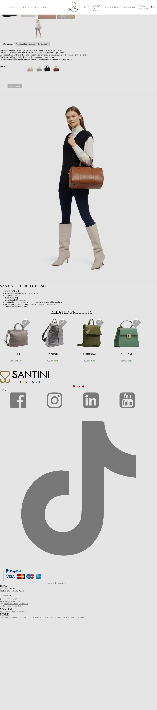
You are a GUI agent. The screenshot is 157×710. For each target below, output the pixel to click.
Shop (43, 7)
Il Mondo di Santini (97, 7)
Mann (34, 7)
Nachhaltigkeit (113, 7)
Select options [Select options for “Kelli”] (5, 413)
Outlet (86, 7)
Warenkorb (130, 7)
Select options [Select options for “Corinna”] (79, 413)
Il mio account (143, 7)
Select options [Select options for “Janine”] (42, 413)
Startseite (14, 7)
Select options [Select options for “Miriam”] (116, 413)
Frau (24, 7)
